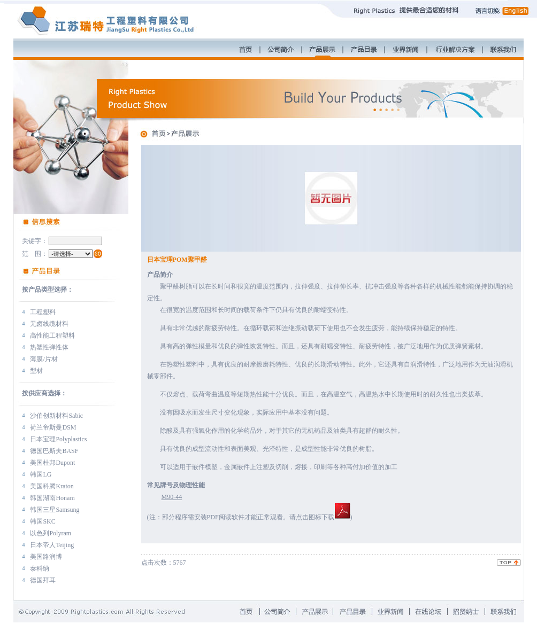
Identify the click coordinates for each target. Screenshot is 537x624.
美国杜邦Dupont (52, 462)
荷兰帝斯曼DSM (53, 427)
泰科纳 (39, 568)
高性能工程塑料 (52, 335)
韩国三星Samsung (54, 509)
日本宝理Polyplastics (58, 439)
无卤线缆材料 (49, 323)
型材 (36, 371)
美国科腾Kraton (51, 486)
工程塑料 (43, 312)
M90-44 (172, 497)
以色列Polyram (50, 533)
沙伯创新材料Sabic (56, 415)
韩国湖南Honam (52, 498)
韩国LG (40, 474)
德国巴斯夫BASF (54, 451)
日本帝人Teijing (52, 545)
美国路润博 (46, 556)
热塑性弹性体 (49, 347)
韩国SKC (42, 521)
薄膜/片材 (43, 359)
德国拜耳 (43, 580)
